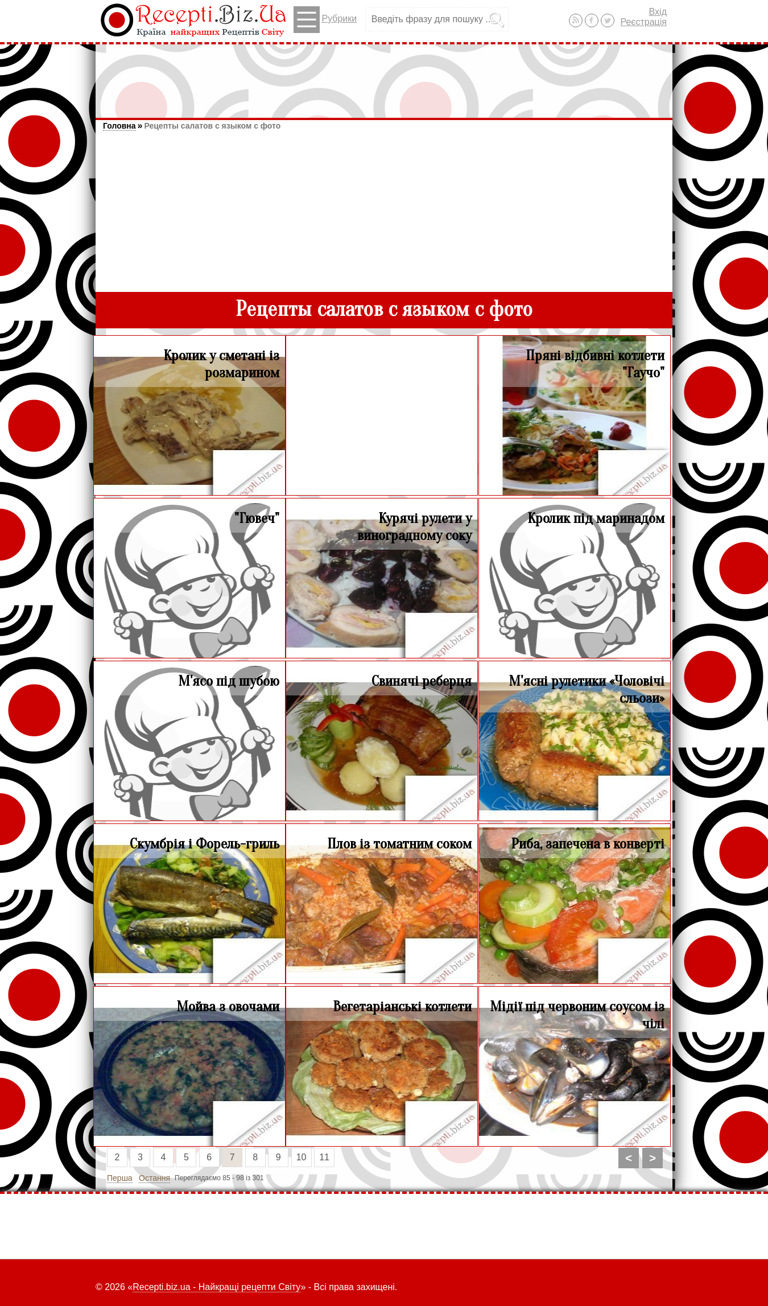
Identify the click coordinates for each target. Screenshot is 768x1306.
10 (301, 1157)
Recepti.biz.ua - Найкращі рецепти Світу (216, 1287)
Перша (120, 1178)
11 (324, 1157)
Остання (154, 1178)
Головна (119, 125)
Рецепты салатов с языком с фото (212, 125)
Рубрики (325, 19)
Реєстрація (643, 22)
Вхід (658, 12)
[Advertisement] (384, 75)
